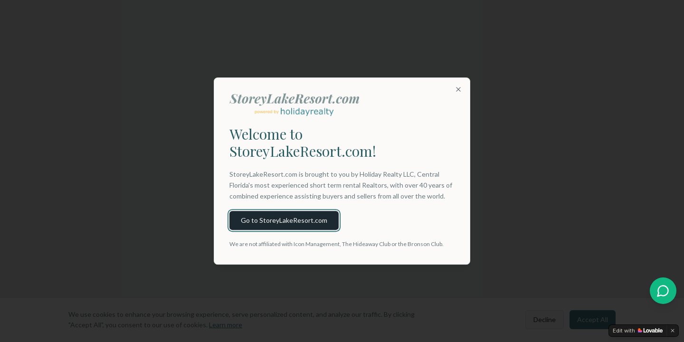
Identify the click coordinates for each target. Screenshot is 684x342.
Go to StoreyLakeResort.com (284, 220)
